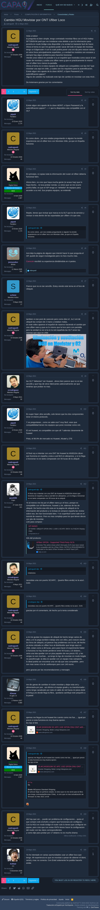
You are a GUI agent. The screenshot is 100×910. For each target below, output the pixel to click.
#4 (85, 169)
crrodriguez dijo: (34, 602)
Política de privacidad (49, 899)
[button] (74, 5)
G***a (30, 782)
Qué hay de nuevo (64, 5)
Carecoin (30, 261)
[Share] (91, 30)
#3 (85, 133)
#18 (85, 748)
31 (24, 92)
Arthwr (13, 864)
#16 (85, 679)
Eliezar (13, 693)
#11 (85, 448)
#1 (95, 31)
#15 (85, 632)
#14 (85, 596)
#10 (85, 409)
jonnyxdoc (13, 262)
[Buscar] (97, 5)
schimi (13, 295)
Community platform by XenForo (77, 903)
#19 (85, 814)
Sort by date (75, 92)
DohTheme (95, 907)
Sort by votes (90, 92)
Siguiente (32, 92)
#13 (85, 563)
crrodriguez (13, 390)
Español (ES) (17, 899)
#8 (85, 314)
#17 (85, 712)
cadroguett (10, 24)
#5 (85, 208)
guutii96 (13, 498)
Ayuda (61, 899)
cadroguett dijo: (33, 228)
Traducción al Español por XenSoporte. (60, 905)
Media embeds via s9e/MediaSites (87, 905)
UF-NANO (33, 526)
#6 (85, 248)
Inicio (39, 5)
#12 (85, 484)
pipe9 (13, 114)
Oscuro (6, 899)
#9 (85, 376)
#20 (85, 850)
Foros (49, 5)
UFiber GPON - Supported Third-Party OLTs (55, 542)
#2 (85, 100)
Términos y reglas (32, 899)
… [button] (19, 92)
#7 (85, 281)
